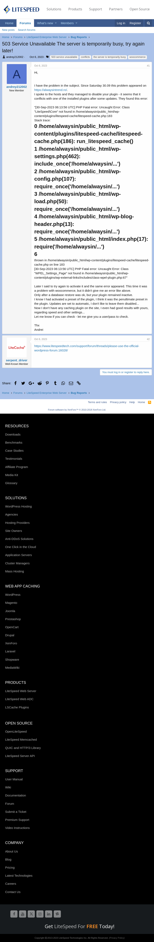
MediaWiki (12, 667)
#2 (148, 339)
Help (132, 402)
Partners (116, 9)
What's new (45, 23)
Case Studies (14, 450)
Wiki (8, 787)
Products (75, 9)
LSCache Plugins (17, 707)
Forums (25, 23)
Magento (11, 602)
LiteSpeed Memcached (21, 739)
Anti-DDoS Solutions (19, 539)
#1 (148, 65)
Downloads (12, 434)
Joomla (10, 611)
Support (95, 9)
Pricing (10, 867)
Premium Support (17, 819)
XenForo (11, 643)
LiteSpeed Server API (20, 756)
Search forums (27, 29)
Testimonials (13, 458)
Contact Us (12, 892)
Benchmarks (13, 442)
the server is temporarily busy (110, 57)
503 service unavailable (64, 57)
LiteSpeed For (76, 926)
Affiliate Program (16, 467)
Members (67, 23)
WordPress (12, 594)
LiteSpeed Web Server (20, 691)
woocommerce (137, 57)
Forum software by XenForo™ (77, 409)
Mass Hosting (14, 571)
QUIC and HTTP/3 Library (23, 748)
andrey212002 (14, 57)
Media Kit (11, 475)
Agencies (11, 514)
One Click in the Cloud (20, 547)
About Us (11, 851)
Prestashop (13, 619)
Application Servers (18, 555)
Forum (9, 803)
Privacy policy (118, 402)
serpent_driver (16, 360)
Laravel (10, 651)
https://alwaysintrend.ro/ (50, 90)
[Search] (148, 23)
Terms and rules (97, 402)
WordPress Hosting (18, 506)
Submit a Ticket (15, 811)
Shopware (12, 659)
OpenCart (12, 627)
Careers (10, 883)
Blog (8, 859)
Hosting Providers (17, 522)
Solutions (54, 9)
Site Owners (13, 530)
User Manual (14, 779)
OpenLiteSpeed (16, 731)
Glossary (11, 483)
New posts (8, 29)
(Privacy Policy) (117, 938)
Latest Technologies (18, 875)
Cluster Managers (17, 563)
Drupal (9, 635)
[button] (56, 23)
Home (9, 23)
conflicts (85, 57)
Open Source (140, 9)
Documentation (15, 795)
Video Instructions (17, 828)
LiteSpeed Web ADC (19, 699)
